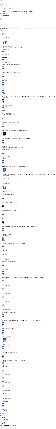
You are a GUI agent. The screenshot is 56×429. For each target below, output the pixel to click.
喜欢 (5, 421)
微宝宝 (3, 350)
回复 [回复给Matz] (6, 362)
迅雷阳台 (1, 0)
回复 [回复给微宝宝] (6, 354)
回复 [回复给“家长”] (6, 187)
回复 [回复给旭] (6, 297)
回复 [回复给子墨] (6, 289)
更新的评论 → (4, 414)
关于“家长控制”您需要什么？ (6, 6)
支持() (3, 42)
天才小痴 (2, 15)
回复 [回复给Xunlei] (6, 338)
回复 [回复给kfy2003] (6, 107)
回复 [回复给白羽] (6, 255)
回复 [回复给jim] (6, 394)
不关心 (5, 422)
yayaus (3, 366)
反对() (5, 42)
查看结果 (4, 424)
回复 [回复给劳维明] (6, 58)
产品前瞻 (3, 13)
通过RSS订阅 (2, 4)
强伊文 (14, 8)
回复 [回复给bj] (8, 50)
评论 (16, 8)
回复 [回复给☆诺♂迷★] (6, 42)
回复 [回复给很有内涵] (8, 346)
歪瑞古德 (3, 382)
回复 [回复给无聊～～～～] (6, 117)
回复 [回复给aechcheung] (6, 246)
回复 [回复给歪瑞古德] (6, 386)
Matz (2, 358)
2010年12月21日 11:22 (3, 8)
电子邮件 (1, 19)
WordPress (14, 426)
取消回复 (8, 15)
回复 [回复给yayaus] (6, 370)
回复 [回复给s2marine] (6, 378)
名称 (1, 18)
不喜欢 (5, 423)
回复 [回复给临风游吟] (6, 281)
